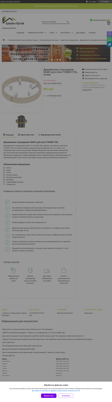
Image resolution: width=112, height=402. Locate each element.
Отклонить (66, 396)
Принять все (48, 396)
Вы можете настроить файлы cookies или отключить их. (55, 391)
